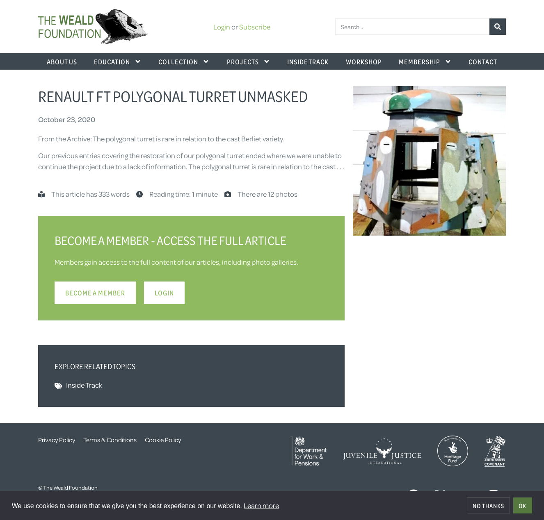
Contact (483, 61)
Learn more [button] (261, 505)
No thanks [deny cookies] (488, 506)
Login (221, 26)
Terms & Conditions (110, 440)
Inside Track (308, 61)
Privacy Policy (56, 440)
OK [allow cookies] (522, 506)
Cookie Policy (163, 440)
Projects (248, 61)
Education (118, 61)
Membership (425, 61)
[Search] (497, 26)
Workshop (364, 61)
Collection (184, 61)
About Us (62, 61)
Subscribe (254, 26)
